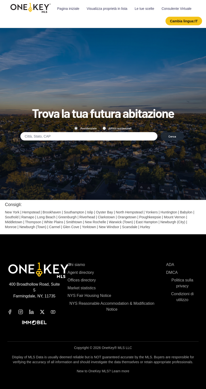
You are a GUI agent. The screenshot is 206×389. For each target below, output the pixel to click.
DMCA (172, 272)
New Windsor (109, 227)
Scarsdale (129, 227)
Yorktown (89, 227)
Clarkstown (106, 217)
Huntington (169, 212)
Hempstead (31, 212)
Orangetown (127, 217)
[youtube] (56, 311)
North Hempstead (129, 212)
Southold (11, 217)
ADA (170, 265)
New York (12, 212)
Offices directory (82, 280)
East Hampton (147, 222)
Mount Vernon (174, 217)
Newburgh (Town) (32, 227)
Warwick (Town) (121, 222)
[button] (183, 21)
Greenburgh (67, 217)
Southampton (74, 212)
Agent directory (81, 272)
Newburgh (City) (172, 222)
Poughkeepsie (150, 217)
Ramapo (27, 217)
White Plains (53, 222)
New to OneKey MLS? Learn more (103, 371)
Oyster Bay (104, 212)
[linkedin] (34, 311)
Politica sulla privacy (182, 283)
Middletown (13, 222)
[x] (45, 311)
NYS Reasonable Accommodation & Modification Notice (111, 306)
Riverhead (87, 217)
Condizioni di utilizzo (182, 297)
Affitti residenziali (117, 128)
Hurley (145, 227)
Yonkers (151, 212)
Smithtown (74, 222)
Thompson (33, 222)
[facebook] (12, 311)
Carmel (54, 227)
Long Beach (46, 217)
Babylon (186, 212)
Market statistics (82, 288)
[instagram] (23, 311)
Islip (90, 212)
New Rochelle (95, 222)
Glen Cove (71, 227)
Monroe (10, 227)
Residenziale (85, 128)
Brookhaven (52, 212)
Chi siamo (76, 265)
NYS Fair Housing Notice (89, 295)
